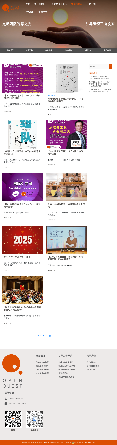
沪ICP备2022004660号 (63, 442)
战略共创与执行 (42, 362)
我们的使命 (91, 362)
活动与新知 (68, 50)
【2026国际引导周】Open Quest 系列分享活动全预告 (99, 77)
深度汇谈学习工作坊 (66, 366)
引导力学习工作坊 (65, 362)
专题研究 (87, 50)
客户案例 (107, 50)
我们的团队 (91, 370)
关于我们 (91, 355)
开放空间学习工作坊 (66, 370)
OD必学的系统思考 (66, 377)
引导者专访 (9, 50)
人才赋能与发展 (42, 373)
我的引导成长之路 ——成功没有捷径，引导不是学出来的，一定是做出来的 (100, 84)
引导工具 (29, 50)
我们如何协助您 (93, 366)
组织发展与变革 (42, 366)
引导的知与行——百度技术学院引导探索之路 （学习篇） (100, 90)
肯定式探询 (63, 373)
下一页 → (49, 336)
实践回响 (48, 50)
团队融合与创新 (42, 370)
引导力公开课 (65, 355)
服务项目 (40, 355)
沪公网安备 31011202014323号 (83, 442)
